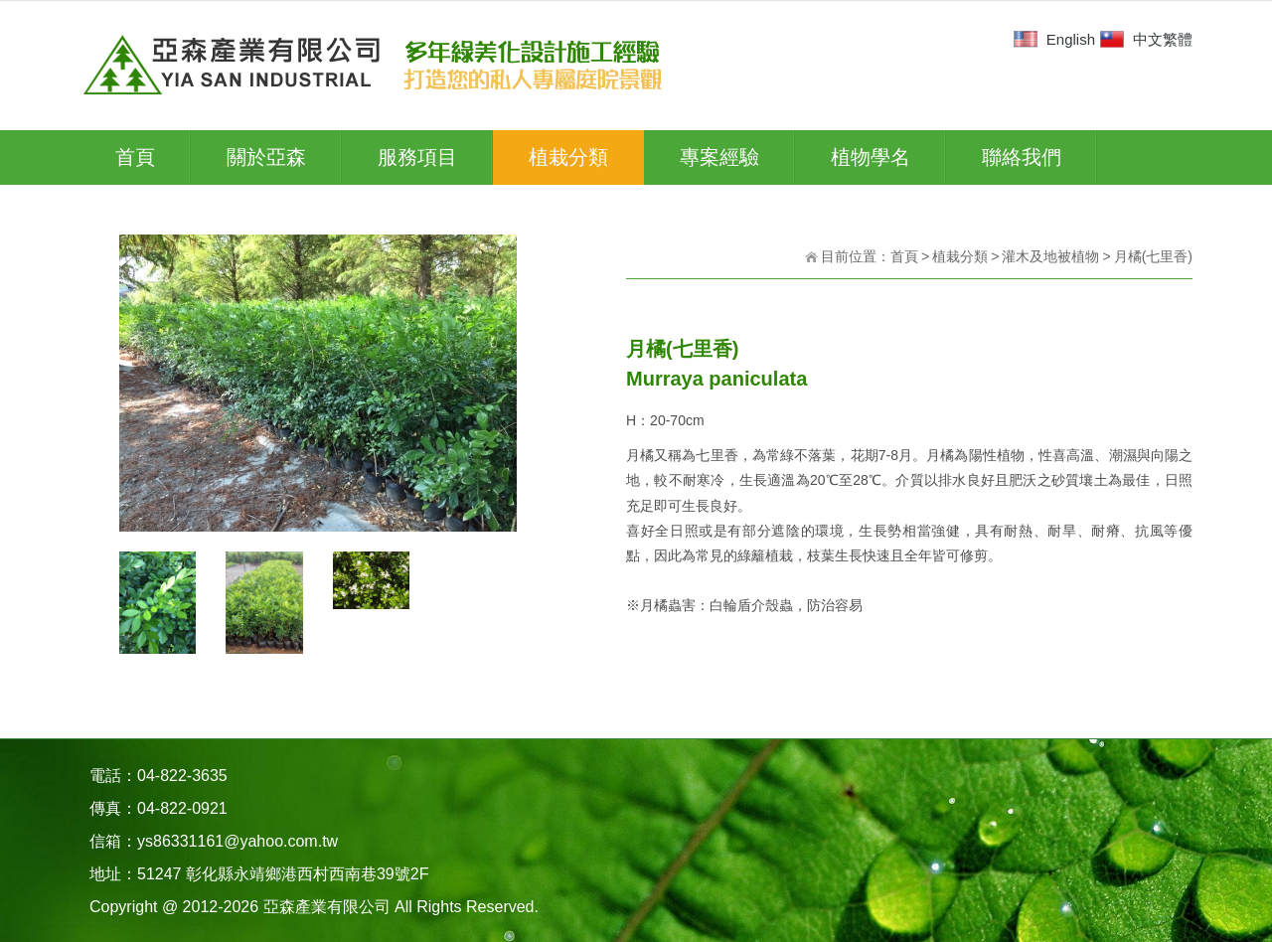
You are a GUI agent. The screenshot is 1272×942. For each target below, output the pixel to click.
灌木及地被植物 (1050, 256)
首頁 (904, 256)
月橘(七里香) (1153, 256)
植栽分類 (960, 256)
